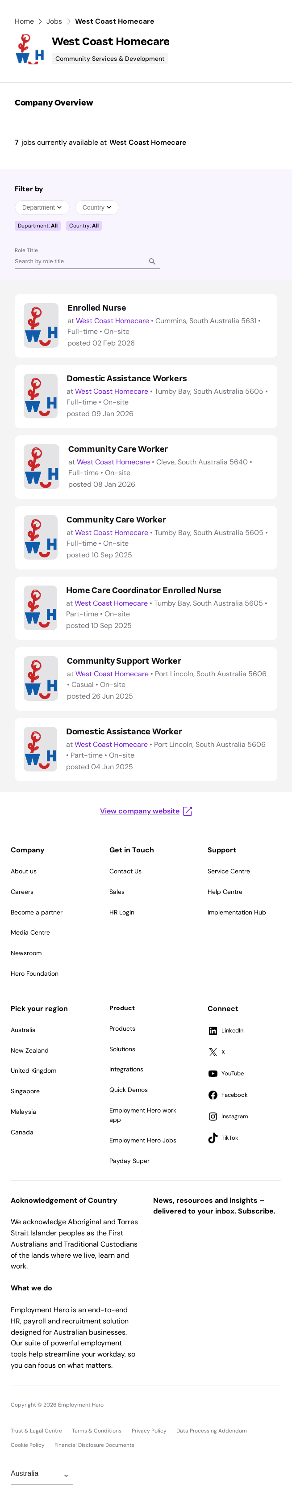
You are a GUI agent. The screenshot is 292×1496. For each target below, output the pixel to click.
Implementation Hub (237, 912)
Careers (22, 892)
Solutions (122, 1049)
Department (42, 207)
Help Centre (225, 892)
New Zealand (30, 1050)
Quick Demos (128, 1090)
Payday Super (129, 1161)
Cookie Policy (28, 1445)
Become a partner (37, 912)
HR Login (121, 912)
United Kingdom (33, 1070)
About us (24, 871)
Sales (117, 892)
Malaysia (23, 1112)
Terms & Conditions (96, 1430)
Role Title (26, 250)
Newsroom (26, 953)
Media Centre (30, 932)
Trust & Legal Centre (36, 1430)
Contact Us (125, 871)
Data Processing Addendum (211, 1430)
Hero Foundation (34, 973)
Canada (22, 1132)
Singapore (25, 1091)
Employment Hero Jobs (142, 1140)
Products (122, 1028)
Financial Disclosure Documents (94, 1445)
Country (97, 207)
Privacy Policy (149, 1430)
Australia (23, 1030)
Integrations (126, 1069)
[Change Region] (42, 1476)
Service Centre (229, 871)
